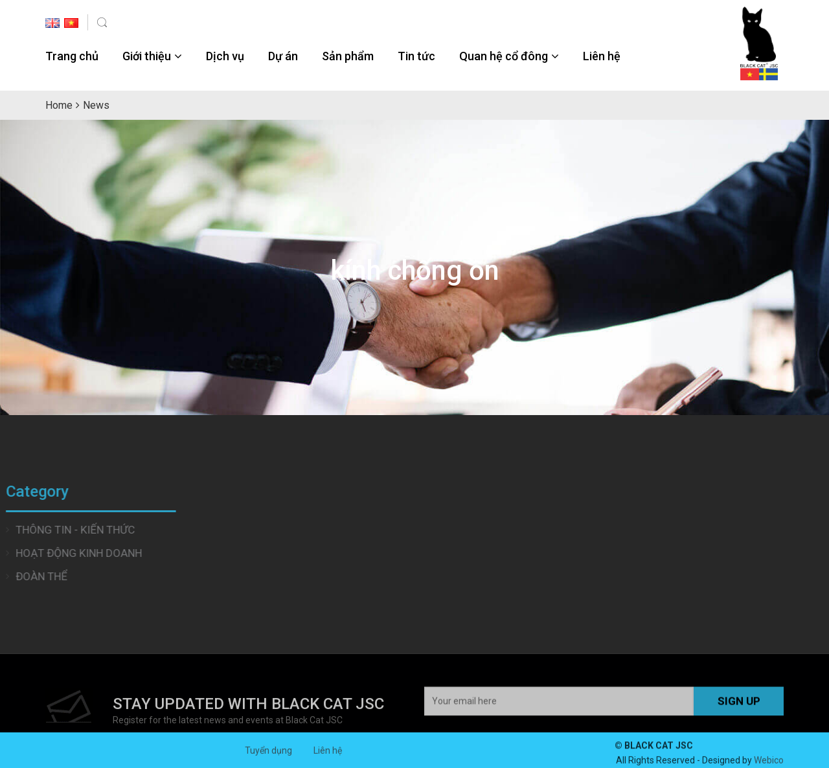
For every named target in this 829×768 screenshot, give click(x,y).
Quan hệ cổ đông (503, 56)
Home (59, 105)
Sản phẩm (348, 56)
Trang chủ (71, 56)
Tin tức (416, 56)
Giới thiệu (146, 56)
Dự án (283, 56)
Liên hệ (601, 56)
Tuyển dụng (268, 757)
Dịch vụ (225, 56)
